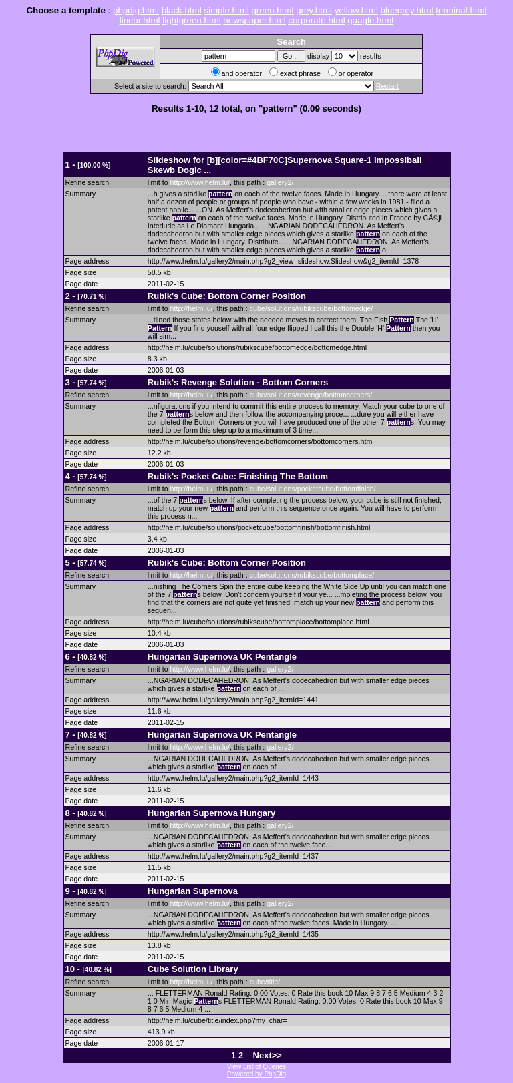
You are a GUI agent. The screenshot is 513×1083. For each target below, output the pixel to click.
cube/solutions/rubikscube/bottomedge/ (311, 308)
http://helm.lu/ (191, 308)
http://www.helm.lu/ (200, 182)
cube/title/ (265, 982)
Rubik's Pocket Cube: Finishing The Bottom (238, 476)
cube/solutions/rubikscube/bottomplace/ (312, 575)
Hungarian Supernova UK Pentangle (222, 657)
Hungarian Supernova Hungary (211, 813)
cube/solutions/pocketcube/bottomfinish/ (313, 489)
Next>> (267, 1055)
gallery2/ (280, 182)
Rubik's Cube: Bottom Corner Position (227, 296)
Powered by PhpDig (256, 1074)
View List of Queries (257, 1066)
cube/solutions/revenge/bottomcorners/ (311, 395)
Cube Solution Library (193, 969)
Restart (387, 86)
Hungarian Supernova (193, 891)
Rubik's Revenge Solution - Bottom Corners (238, 382)
